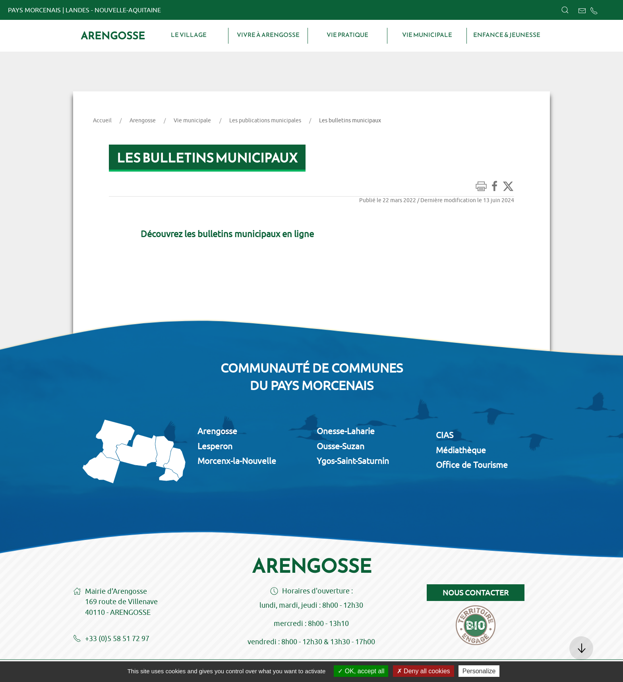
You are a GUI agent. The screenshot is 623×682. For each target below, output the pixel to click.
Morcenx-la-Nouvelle (236, 461)
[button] (565, 10)
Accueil (102, 120)
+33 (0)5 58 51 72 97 (111, 639)
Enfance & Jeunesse (506, 35)
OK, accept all (361, 671)
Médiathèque (461, 450)
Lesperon (214, 446)
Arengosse (113, 35)
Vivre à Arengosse (268, 35)
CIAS (444, 435)
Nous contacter (476, 592)
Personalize (479, 671)
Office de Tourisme (472, 464)
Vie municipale (427, 35)
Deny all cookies (423, 671)
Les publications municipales (265, 120)
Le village (189, 35)
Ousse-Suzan (340, 446)
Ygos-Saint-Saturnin (353, 461)
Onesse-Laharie (346, 431)
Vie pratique (347, 35)
